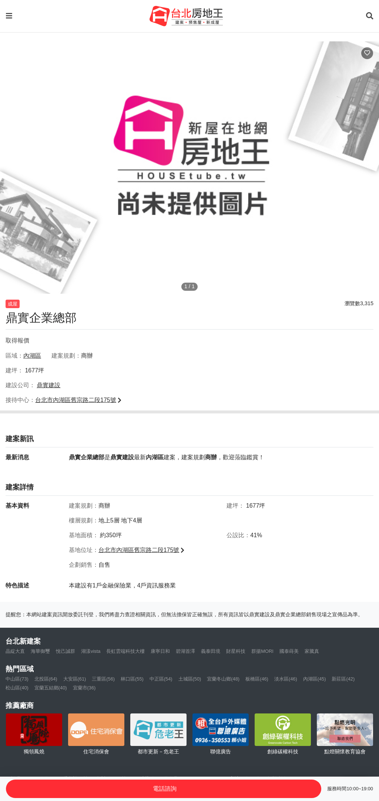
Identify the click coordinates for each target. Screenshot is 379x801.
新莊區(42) (343, 679)
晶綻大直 (15, 651)
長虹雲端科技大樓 (125, 651)
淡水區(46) (285, 679)
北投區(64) (45, 679)
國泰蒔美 (289, 651)
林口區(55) (132, 679)
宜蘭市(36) (84, 688)
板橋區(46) (256, 679)
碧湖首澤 (185, 651)
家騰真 (312, 651)
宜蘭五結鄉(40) (50, 688)
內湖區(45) (314, 679)
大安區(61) (74, 679)
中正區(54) (161, 679)
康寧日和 (160, 651)
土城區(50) (189, 679)
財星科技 (235, 651)
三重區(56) (103, 679)
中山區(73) (17, 679)
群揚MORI (262, 651)
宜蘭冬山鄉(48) (223, 679)
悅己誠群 (65, 651)
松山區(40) (17, 688)
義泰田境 (210, 651)
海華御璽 (40, 651)
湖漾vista (90, 651)
